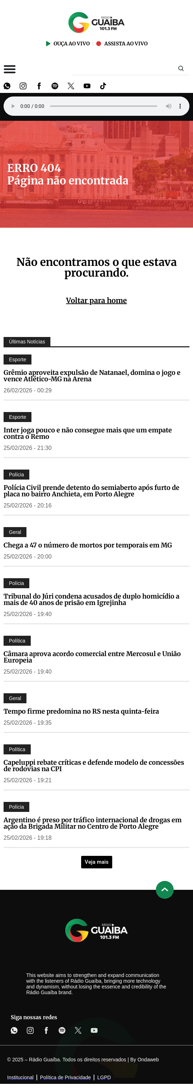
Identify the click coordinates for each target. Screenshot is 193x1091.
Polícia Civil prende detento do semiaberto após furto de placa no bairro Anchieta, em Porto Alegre (91, 490)
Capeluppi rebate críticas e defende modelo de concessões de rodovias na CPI (94, 765)
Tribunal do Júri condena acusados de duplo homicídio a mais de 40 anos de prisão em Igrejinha (91, 599)
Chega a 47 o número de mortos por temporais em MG (88, 545)
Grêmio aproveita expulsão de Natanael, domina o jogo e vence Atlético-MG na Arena (92, 375)
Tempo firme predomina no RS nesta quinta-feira (81, 711)
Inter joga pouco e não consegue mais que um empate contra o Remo (88, 433)
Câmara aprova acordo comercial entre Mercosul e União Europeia (92, 657)
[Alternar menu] (9, 69)
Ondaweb (148, 1059)
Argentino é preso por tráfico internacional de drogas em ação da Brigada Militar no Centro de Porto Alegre (93, 823)
